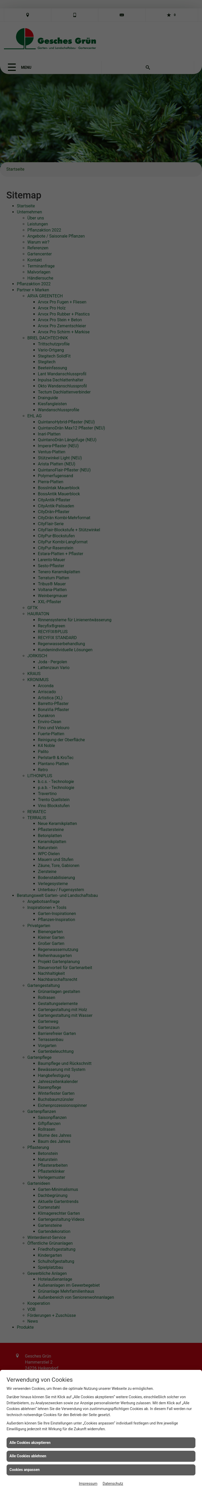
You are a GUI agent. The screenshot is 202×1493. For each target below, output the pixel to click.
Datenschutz (113, 1483)
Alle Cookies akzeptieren (29, 1443)
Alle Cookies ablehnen (27, 1456)
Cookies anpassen (24, 1470)
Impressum (88, 1483)
